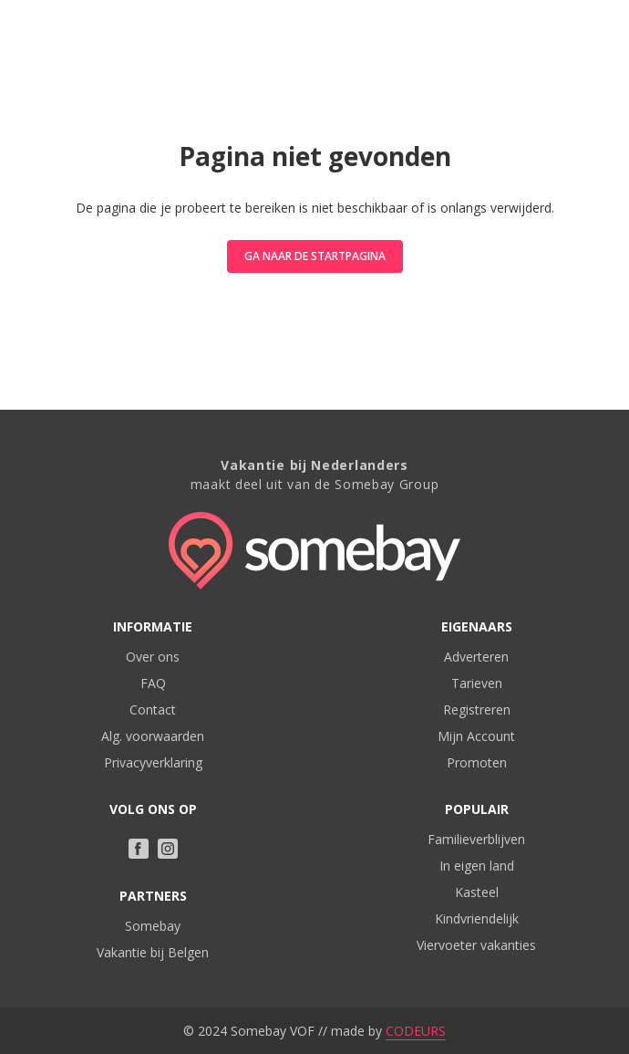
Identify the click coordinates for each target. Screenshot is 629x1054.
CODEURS (416, 1030)
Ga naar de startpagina (315, 256)
